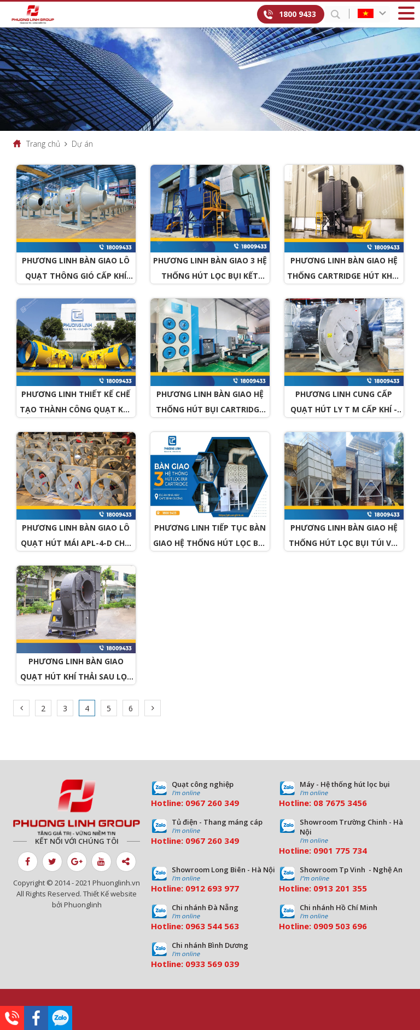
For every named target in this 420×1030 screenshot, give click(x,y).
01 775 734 (345, 850)
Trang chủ (43, 144)
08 (318, 802)
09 (318, 850)
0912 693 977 (212, 888)
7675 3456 (346, 802)
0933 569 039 (212, 963)
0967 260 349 (212, 802)
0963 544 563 (212, 925)
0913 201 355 (340, 888)
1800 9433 (297, 14)
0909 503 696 (340, 925)
